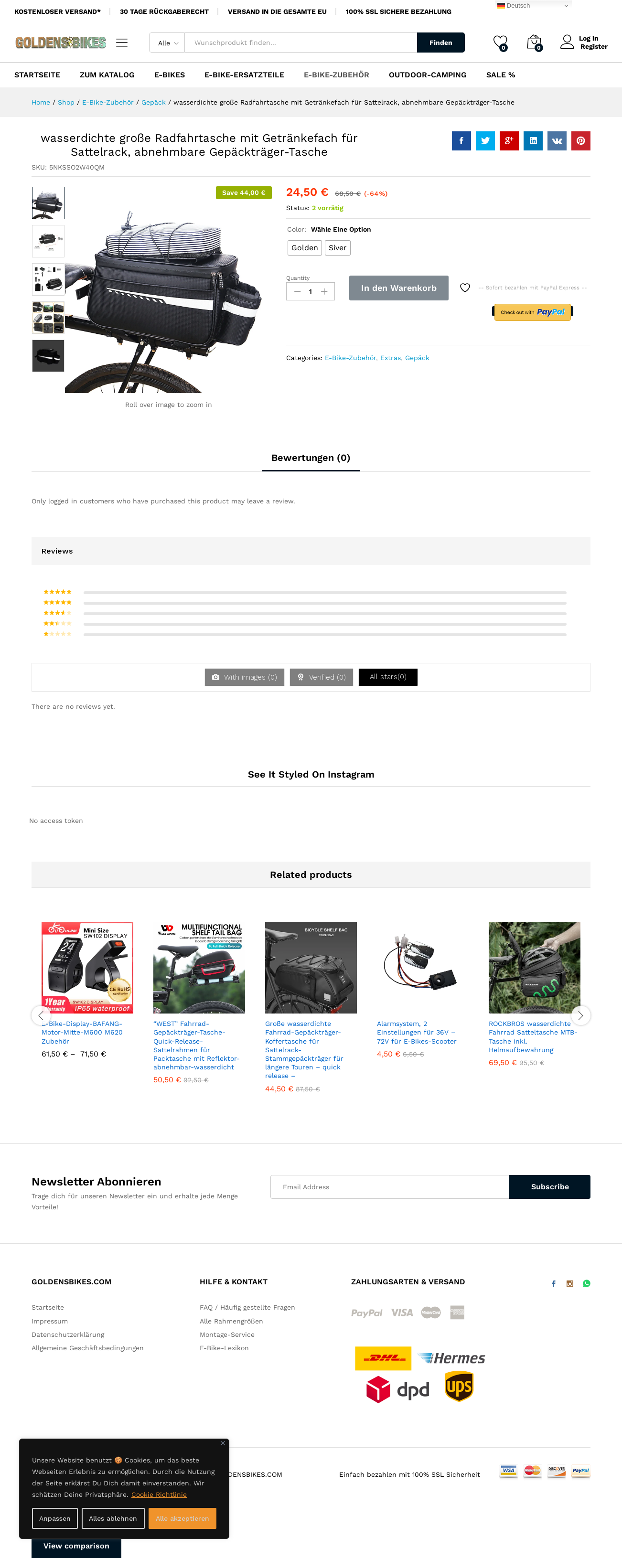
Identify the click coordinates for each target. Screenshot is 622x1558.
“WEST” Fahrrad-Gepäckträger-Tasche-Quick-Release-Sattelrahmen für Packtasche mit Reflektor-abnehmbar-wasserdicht (196, 1045)
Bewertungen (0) (311, 457)
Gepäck (417, 358)
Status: (298, 208)
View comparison (76, 1545)
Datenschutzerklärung (68, 1334)
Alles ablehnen (113, 1518)
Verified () (326, 677)
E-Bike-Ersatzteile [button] (244, 75)
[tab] (311, 462)
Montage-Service (227, 1334)
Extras (390, 358)
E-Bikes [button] (169, 75)
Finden (440, 42)
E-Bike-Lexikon (224, 1348)
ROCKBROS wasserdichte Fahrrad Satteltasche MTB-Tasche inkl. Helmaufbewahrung (533, 1037)
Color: (329, 229)
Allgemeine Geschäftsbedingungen (88, 1348)
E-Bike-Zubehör (350, 358)
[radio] (305, 248)
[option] (48, 203)
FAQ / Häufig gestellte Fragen (247, 1307)
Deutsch (513, 6)
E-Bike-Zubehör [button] (336, 75)
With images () (249, 677)
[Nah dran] (223, 1443)
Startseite (37, 75)
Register (594, 46)
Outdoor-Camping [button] (428, 75)
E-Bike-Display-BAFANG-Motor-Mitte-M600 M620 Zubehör (82, 1032)
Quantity (298, 278)
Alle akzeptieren (182, 1518)
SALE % (500, 75)
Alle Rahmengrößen (231, 1321)
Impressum (50, 1321)
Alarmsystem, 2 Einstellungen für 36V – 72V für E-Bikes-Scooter (417, 1032)
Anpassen (55, 1518)
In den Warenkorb (399, 288)
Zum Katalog (107, 75)
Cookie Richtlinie (159, 1494)
